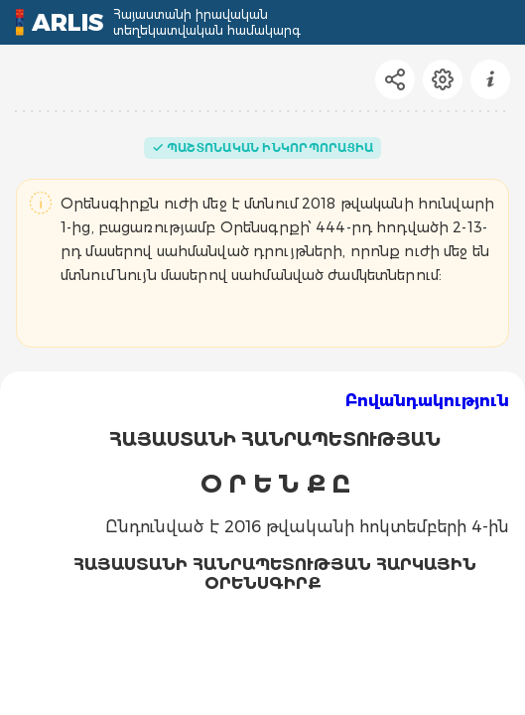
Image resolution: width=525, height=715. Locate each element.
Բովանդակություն (427, 400)
